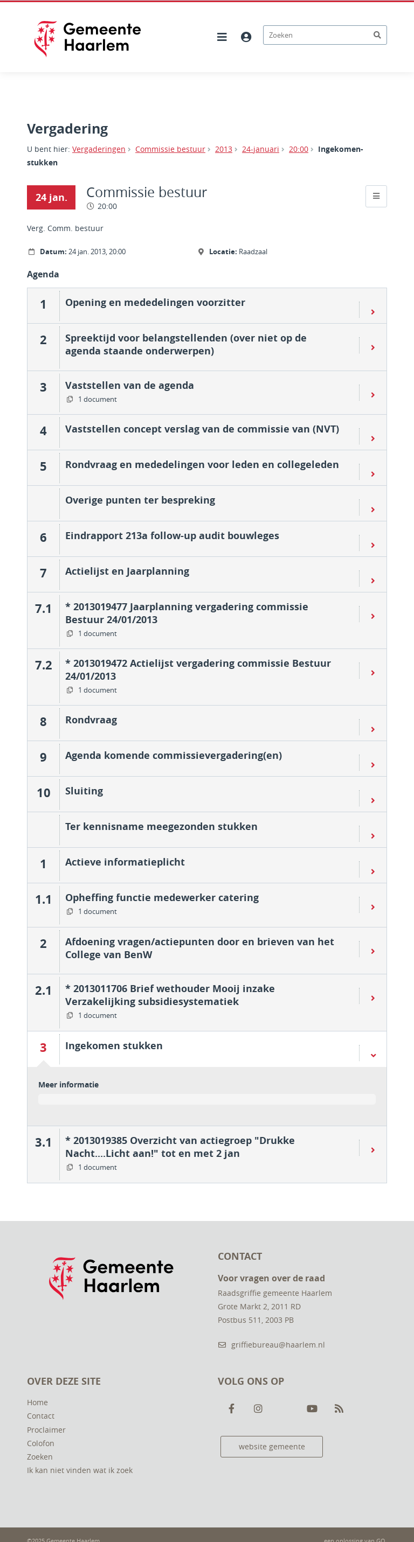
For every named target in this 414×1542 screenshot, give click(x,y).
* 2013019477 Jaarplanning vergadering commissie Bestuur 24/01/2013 (186, 612)
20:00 (298, 149)
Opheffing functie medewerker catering (162, 897)
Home (37, 1402)
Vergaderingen (99, 149)
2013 (223, 149)
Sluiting (84, 791)
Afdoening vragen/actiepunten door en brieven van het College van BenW (199, 947)
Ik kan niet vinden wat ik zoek (80, 1470)
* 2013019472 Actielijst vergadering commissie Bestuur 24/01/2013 (198, 669)
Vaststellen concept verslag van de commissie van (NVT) (202, 429)
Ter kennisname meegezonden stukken (161, 826)
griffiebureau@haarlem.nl (271, 1344)
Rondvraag (91, 720)
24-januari (260, 149)
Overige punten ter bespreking (140, 500)
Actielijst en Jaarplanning (127, 571)
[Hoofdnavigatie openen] (222, 37)
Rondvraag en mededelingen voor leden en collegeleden (202, 464)
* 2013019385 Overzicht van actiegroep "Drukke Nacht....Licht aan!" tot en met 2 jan (180, 1146)
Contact (40, 1416)
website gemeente (272, 1446)
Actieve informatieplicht (125, 862)
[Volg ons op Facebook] (231, 1409)
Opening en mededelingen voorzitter (155, 302)
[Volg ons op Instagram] (258, 1409)
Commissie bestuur (170, 149)
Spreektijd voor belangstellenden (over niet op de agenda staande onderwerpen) (186, 344)
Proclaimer (46, 1430)
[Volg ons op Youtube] (312, 1409)
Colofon (40, 1443)
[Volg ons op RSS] (339, 1409)
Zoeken (40, 1457)
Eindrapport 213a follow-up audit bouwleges (172, 535)
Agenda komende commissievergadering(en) (173, 755)
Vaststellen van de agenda (129, 385)
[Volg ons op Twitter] (285, 1409)
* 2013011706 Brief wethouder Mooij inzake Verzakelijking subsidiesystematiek (170, 994)
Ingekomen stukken (114, 1045)
